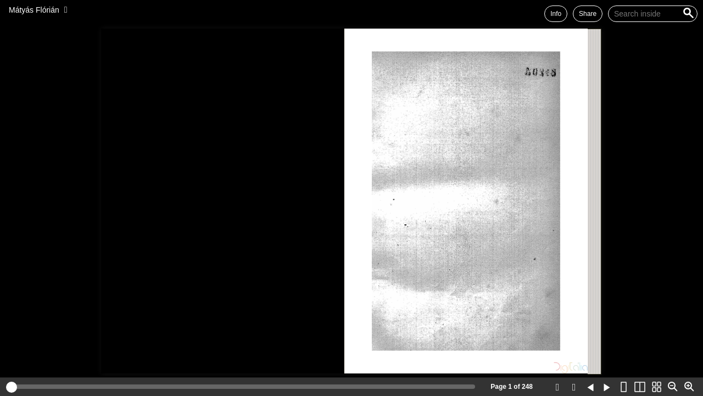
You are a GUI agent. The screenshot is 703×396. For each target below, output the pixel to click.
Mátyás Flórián (34, 10)
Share (587, 14)
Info (555, 14)
